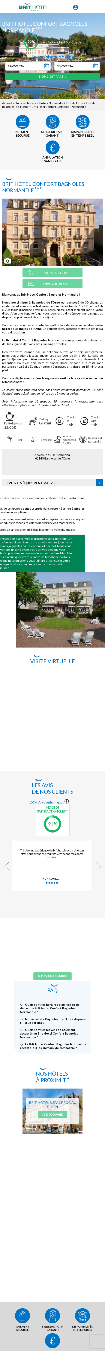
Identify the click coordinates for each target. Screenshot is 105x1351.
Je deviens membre (53, 976)
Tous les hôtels (25, 103)
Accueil (7, 103)
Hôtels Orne (74, 103)
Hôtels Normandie (51, 103)
